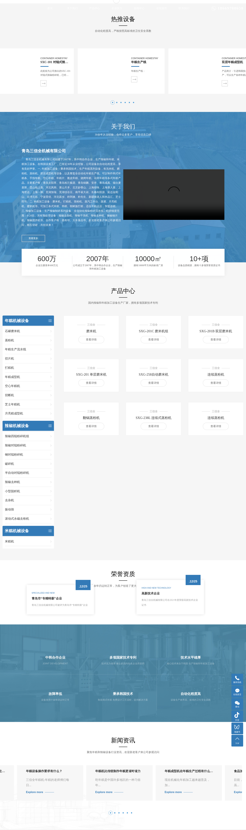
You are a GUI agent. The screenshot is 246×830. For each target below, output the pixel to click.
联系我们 (184, 8)
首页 (50, 8)
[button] (113, 209)
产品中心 (94, 8)
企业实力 (117, 8)
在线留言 (161, 8)
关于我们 (72, 8)
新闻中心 (139, 8)
